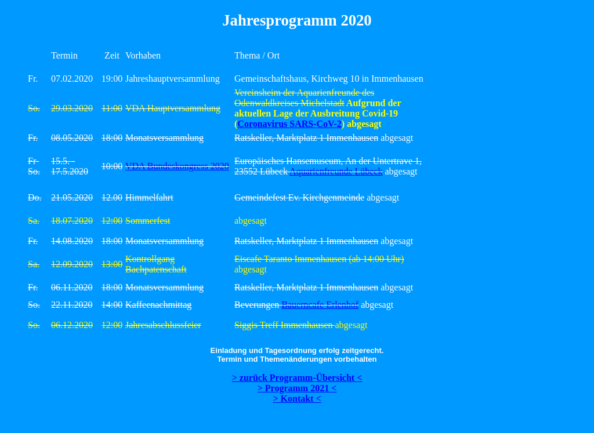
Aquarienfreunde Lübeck (335, 171)
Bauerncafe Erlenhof (319, 305)
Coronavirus (263, 124)
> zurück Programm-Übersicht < (297, 378)
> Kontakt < (297, 398)
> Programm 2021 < (297, 388)
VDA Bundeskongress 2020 (177, 166)
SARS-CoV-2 (315, 124)
